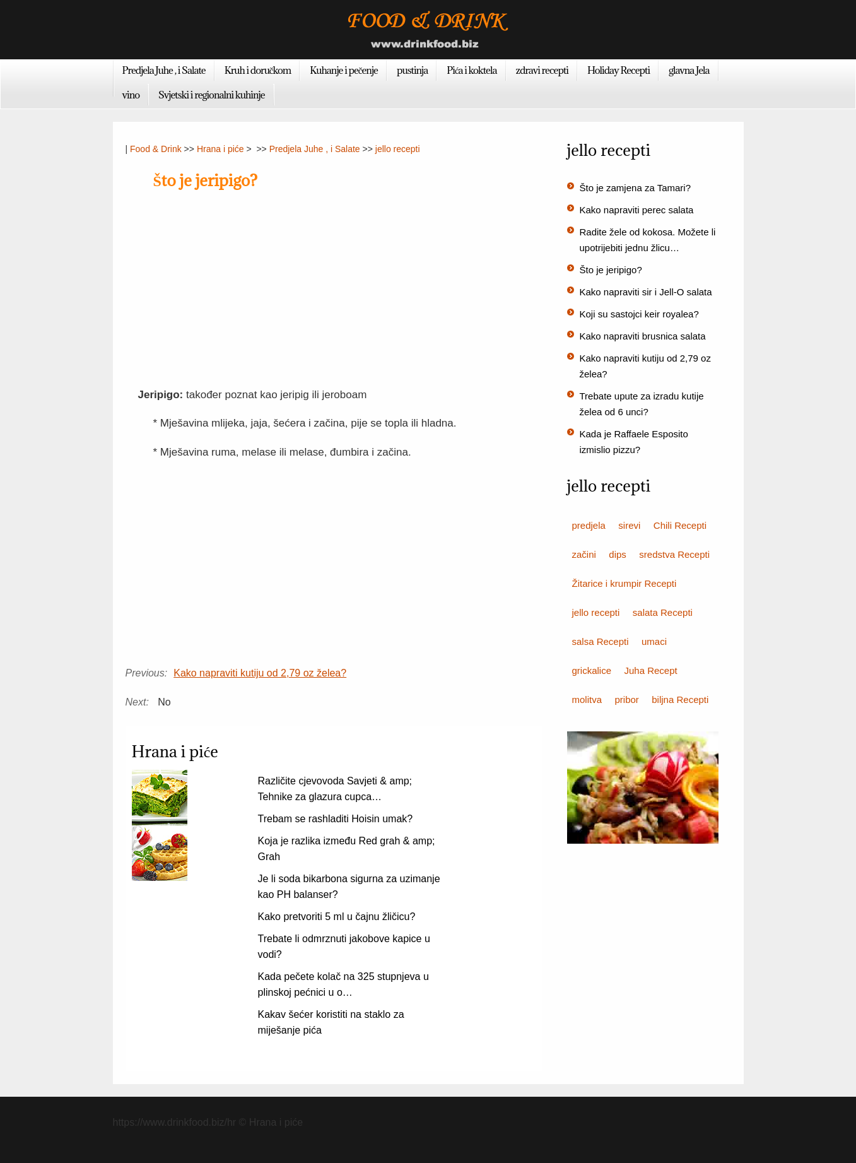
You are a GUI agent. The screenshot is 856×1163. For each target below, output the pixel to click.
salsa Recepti (600, 641)
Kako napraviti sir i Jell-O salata (646, 291)
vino (131, 94)
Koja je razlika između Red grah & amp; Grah (346, 848)
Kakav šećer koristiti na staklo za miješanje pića (331, 1022)
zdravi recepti (542, 70)
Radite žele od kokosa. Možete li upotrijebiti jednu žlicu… (648, 240)
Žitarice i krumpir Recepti (624, 583)
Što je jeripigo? (611, 269)
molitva (587, 699)
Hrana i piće (220, 149)
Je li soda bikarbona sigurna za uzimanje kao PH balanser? (349, 886)
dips (617, 554)
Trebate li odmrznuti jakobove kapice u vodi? (344, 946)
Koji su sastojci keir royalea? (639, 314)
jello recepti (397, 149)
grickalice (592, 670)
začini (584, 554)
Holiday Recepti (618, 70)
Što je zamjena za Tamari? (635, 187)
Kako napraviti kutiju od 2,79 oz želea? (259, 673)
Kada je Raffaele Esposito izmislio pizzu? (634, 441)
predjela (589, 525)
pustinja (412, 70)
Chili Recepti (680, 525)
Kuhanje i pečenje (344, 70)
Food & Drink (156, 149)
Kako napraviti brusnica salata (643, 336)
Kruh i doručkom (258, 70)
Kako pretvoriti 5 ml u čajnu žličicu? (337, 916)
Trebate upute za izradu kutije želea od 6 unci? (642, 404)
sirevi (629, 525)
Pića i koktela (471, 70)
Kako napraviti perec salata (637, 209)
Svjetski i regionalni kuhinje (211, 94)
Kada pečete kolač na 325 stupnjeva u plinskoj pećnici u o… (343, 984)
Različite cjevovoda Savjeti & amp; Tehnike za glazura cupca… (335, 789)
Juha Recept (650, 670)
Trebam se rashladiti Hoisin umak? (335, 818)
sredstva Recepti (674, 554)
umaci (654, 641)
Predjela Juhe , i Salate (164, 70)
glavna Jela (689, 70)
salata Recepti (663, 612)
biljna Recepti (680, 699)
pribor (626, 699)
